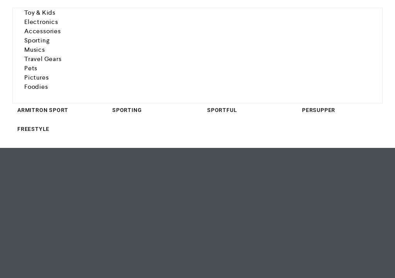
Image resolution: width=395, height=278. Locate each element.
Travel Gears (43, 59)
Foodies (36, 87)
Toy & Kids (40, 12)
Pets (30, 68)
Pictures (36, 77)
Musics (34, 50)
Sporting (36, 40)
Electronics (41, 22)
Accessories (42, 31)
